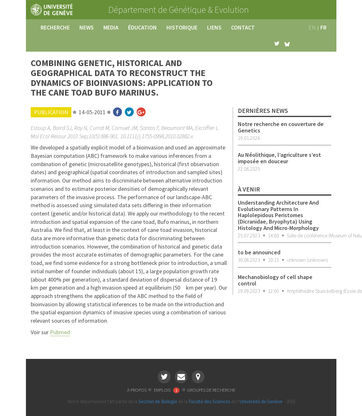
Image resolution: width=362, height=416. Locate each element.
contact (243, 27)
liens (214, 27)
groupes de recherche (211, 390)
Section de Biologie (158, 401)
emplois (167, 390)
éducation (142, 27)
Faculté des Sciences (209, 401)
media (110, 27)
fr (323, 27)
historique (181, 27)
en (312, 27)
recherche (55, 27)
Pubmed (60, 332)
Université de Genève (261, 401)
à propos (137, 390)
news (86, 27)
